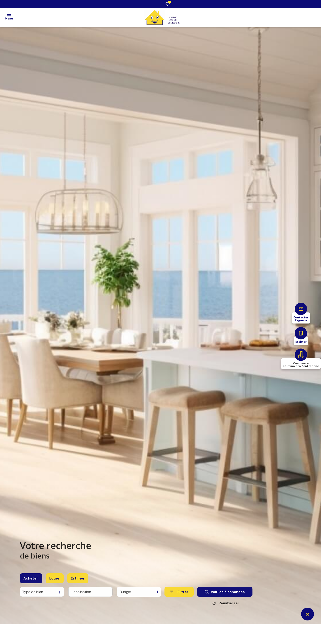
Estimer (78, 582)
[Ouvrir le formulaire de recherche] (179, 596)
